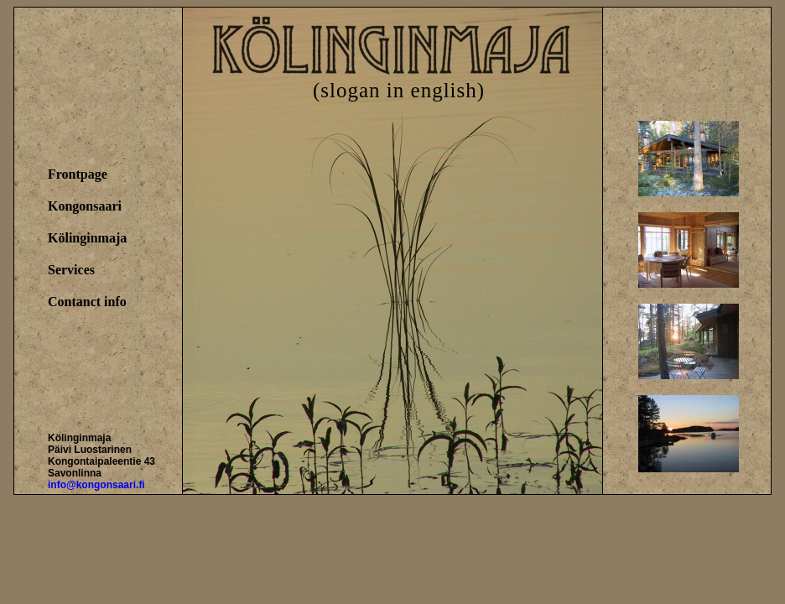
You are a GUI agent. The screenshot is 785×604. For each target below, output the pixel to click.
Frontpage (77, 174)
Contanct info (87, 301)
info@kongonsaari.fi (96, 485)
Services (71, 270)
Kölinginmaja (87, 238)
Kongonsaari (85, 206)
